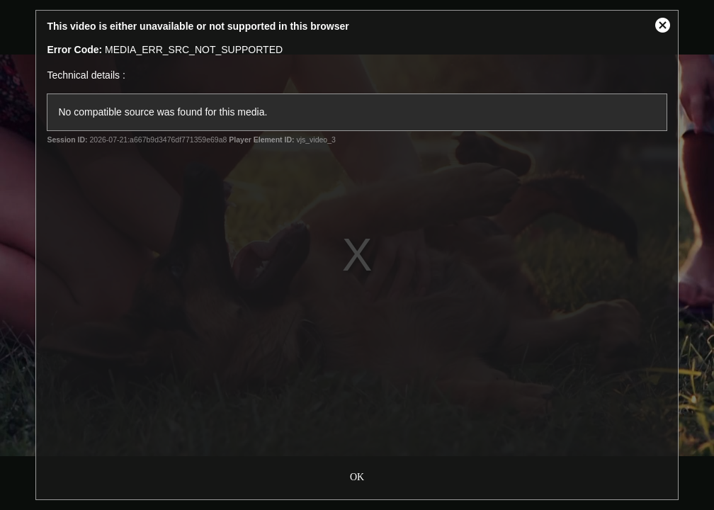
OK (357, 475)
